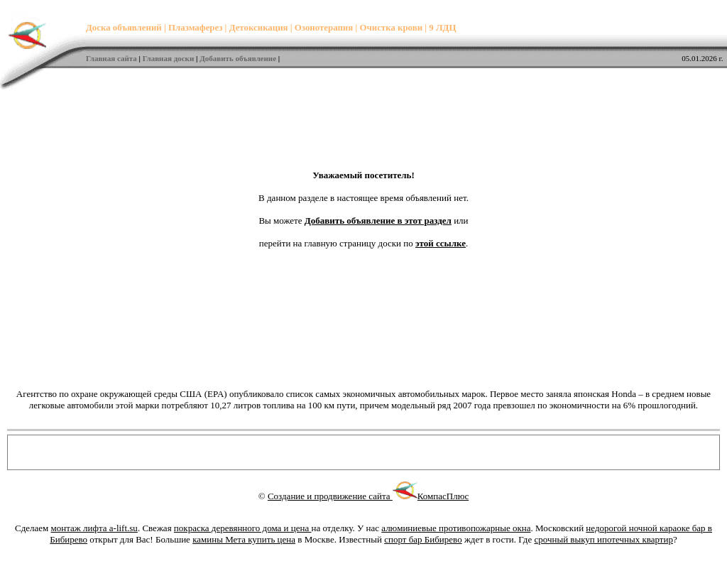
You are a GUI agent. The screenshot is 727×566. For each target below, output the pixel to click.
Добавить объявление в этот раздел (378, 220)
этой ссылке (440, 243)
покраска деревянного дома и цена (243, 528)
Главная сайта (111, 58)
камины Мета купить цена (243, 539)
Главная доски (169, 58)
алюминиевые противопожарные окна (455, 528)
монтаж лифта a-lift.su (94, 528)
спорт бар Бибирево (422, 539)
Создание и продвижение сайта (342, 496)
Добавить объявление (237, 58)
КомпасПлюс (443, 496)
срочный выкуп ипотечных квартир (604, 539)
